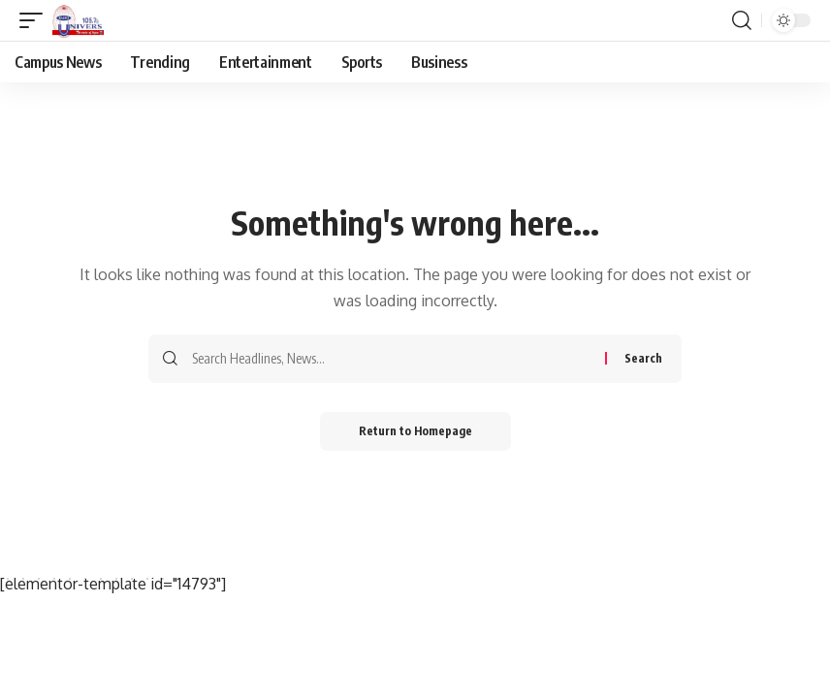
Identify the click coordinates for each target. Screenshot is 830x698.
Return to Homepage (415, 431)
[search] (741, 20)
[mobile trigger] (35, 20)
